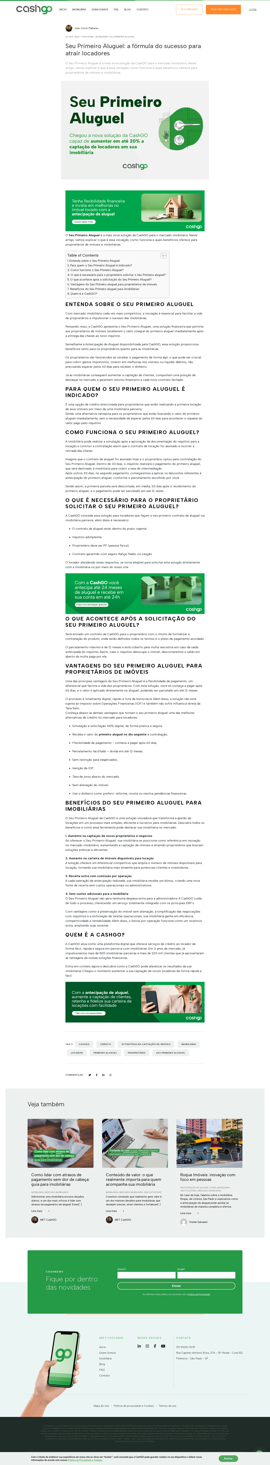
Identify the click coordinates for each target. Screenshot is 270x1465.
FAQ (116, 9)
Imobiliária (79, 9)
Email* (181, 1269)
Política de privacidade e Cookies (134, 1405)
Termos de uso (167, 1405)
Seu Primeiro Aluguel (122, 36)
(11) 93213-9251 (185, 1347)
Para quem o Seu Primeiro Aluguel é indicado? (101, 265)
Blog (127, 9)
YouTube (163, 1346)
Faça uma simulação (223, 9)
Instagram (147, 1346)
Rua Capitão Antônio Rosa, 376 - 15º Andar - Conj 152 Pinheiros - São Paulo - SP (209, 1355)
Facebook (155, 1346)
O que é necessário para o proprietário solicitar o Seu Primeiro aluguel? (118, 275)
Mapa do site (101, 1405)
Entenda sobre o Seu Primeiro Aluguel (94, 260)
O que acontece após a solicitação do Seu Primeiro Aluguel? (111, 279)
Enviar (176, 1286)
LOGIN (252, 9)
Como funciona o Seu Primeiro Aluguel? (97, 270)
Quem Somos (100, 9)
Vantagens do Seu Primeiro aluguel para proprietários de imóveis (113, 284)
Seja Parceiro (189, 9)
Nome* (121, 1269)
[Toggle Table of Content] (162, 255)
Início (63, 9)
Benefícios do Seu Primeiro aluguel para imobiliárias (104, 289)
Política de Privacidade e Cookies (84, 1460)
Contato (142, 9)
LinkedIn (139, 1346)
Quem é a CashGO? (83, 293)
